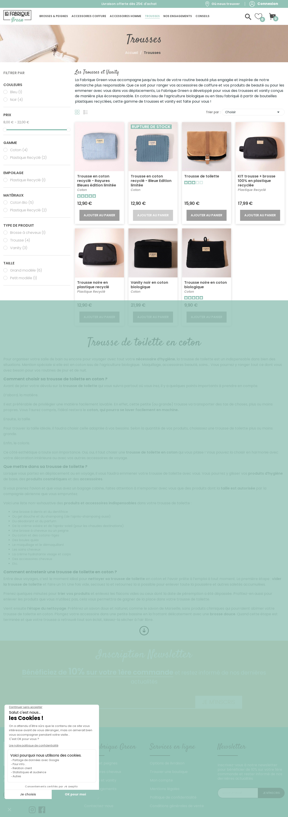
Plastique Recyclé (28, 157)
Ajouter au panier (99, 215)
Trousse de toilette (201, 176)
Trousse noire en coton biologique (205, 285)
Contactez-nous (98, 805)
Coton (18, 150)
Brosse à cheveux (27, 232)
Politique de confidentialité (173, 797)
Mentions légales (165, 788)
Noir (16, 99)
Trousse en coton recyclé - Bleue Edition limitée (151, 181)
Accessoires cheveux (102, 771)
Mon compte (161, 780)
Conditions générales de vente (177, 805)
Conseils (91, 797)
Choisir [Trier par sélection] (253, 112)
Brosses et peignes (100, 763)
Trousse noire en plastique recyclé (93, 285)
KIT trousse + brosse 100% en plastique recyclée (256, 181)
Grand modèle (26, 270)
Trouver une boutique (169, 771)
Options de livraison (167, 763)
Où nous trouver (226, 4)
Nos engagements (100, 788)
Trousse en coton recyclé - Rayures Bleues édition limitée (96, 181)
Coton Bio (22, 202)
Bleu (16, 92)
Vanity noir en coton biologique (149, 285)
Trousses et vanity (100, 780)
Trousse (20, 240)
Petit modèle (23, 278)
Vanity (18, 248)
